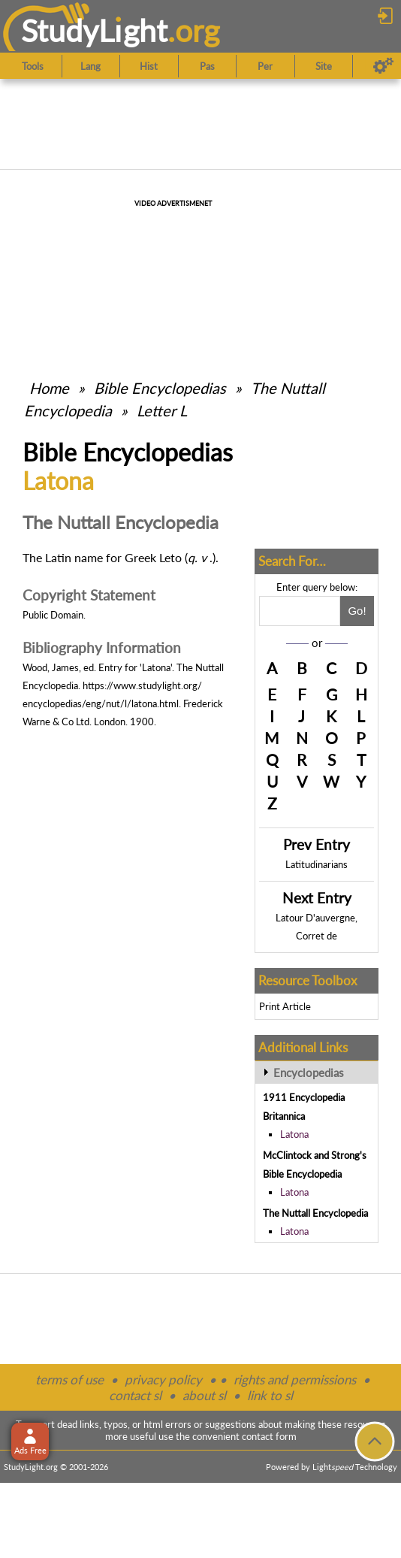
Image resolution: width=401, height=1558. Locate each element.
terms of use (69, 1379)
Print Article (285, 1006)
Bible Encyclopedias (160, 388)
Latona (294, 1134)
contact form (269, 1436)
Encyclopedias (308, 1072)
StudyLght (94, 30)
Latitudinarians (316, 864)
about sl (204, 1395)
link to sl (270, 1395)
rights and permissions (295, 1379)
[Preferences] (383, 66)
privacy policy (163, 1379)
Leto (170, 557)
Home (49, 388)
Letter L (162, 410)
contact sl (135, 1395)
